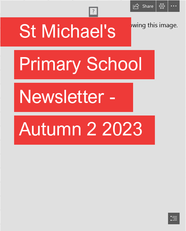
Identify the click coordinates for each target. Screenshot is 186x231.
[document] (93, 115)
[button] (143, 6)
